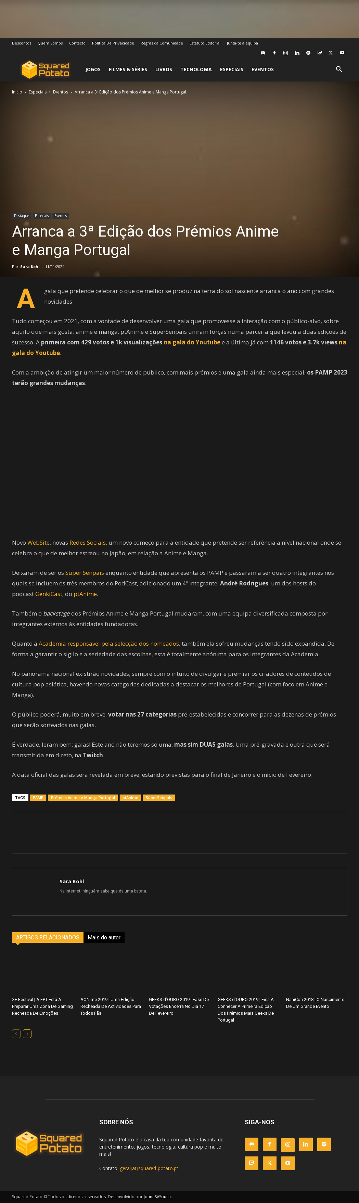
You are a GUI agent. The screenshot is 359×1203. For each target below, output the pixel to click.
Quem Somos (50, 43)
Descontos (21, 43)
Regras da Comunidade (162, 43)
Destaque (21, 215)
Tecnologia (196, 69)
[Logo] (45, 70)
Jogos (93, 69)
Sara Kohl (30, 266)
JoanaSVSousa (157, 1197)
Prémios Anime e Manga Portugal (83, 797)
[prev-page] (16, 1033)
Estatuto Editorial (205, 43)
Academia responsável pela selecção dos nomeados (109, 643)
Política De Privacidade (113, 43)
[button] (339, 70)
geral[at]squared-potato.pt (149, 1168)
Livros (163, 69)
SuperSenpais (159, 797)
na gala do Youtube (192, 342)
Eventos (263, 69)
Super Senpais (84, 573)
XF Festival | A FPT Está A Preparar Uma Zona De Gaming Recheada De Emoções (42, 1006)
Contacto (77, 43)
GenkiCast (48, 594)
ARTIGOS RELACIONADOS (47, 937)
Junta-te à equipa (242, 43)
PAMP (38, 797)
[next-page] (27, 1033)
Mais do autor (104, 937)
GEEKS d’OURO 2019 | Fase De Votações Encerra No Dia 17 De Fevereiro (179, 1006)
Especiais (231, 69)
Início (17, 92)
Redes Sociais (87, 542)
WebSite (38, 542)
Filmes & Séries (128, 69)
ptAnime (85, 594)
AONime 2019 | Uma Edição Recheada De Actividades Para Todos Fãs (110, 1006)
